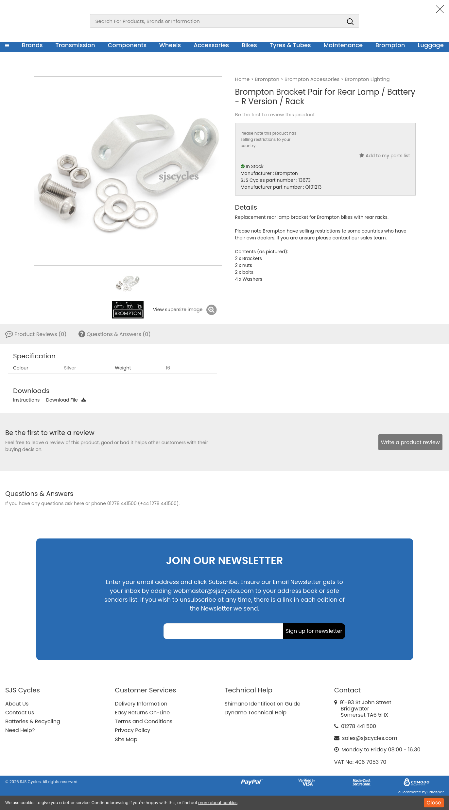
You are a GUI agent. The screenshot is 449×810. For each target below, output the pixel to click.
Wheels (170, 45)
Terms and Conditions (143, 721)
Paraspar (435, 792)
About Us (16, 703)
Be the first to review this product (275, 115)
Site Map (126, 739)
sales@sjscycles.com (369, 738)
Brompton (390, 45)
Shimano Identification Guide (263, 703)
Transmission (75, 45)
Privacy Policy (132, 730)
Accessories (211, 45)
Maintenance (343, 45)
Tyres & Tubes (290, 45)
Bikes (249, 45)
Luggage (431, 45)
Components (127, 45)
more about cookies (217, 802)
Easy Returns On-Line (142, 712)
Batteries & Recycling (32, 721)
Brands (32, 45)
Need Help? (20, 730)
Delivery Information (141, 703)
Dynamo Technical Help (256, 712)
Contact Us (19, 712)
